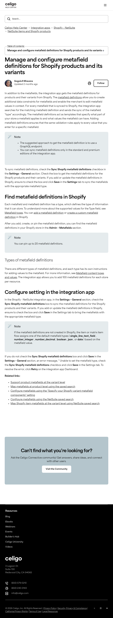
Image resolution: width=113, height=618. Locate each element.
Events (8, 532)
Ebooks (9, 522)
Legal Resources (50, 612)
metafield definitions (70, 97)
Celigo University (14, 542)
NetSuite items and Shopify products (29, 31)
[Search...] (56, 19)
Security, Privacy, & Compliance (72, 608)
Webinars (10, 527)
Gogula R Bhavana (23, 81)
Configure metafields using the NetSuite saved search (42, 399)
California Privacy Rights (16, 612)
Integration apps (40, 28)
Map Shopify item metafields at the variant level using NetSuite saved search (55, 404)
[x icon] (94, 610)
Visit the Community (56, 469)
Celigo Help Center (16, 28)
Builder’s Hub (12, 537)
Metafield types (14, 213)
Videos (9, 547)
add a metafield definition (49, 213)
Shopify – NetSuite (64, 28)
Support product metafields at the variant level (38, 382)
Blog (7, 517)
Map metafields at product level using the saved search (43, 387)
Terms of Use (35, 612)
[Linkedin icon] (100, 610)
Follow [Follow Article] (100, 83)
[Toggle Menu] (105, 5)
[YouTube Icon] (107, 610)
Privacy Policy (50, 608)
